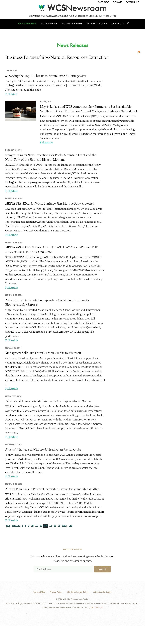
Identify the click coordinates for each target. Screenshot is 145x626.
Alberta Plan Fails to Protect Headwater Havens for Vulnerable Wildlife (52, 489)
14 (50, 525)
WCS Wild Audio (96, 26)
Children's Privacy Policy (77, 592)
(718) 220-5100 (96, 607)
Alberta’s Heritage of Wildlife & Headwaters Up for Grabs (43, 450)
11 (36, 525)
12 (41, 525)
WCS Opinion (49, 26)
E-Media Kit (132, 2)
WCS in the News (72, 26)
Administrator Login (102, 592)
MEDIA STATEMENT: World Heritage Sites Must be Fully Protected (49, 204)
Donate (117, 2)
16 (59, 525)
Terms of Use (39, 592)
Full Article (11, 94)
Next (64, 525)
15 (55, 525)
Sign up (102, 569)
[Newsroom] (72, 9)
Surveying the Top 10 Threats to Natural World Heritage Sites (45, 76)
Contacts (117, 26)
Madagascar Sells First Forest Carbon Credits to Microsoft (43, 353)
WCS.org (103, 2)
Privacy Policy (56, 592)
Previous (16, 525)
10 (32, 525)
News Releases (28, 26)
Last (70, 525)
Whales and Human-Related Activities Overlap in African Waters (48, 401)
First (8, 525)
